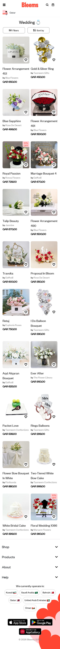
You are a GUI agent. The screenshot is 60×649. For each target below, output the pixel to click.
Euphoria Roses (12, 325)
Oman (30, 608)
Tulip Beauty (11, 221)
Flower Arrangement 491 (44, 123)
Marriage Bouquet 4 (43, 173)
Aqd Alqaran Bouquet (11, 375)
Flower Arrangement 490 (44, 223)
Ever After (37, 373)
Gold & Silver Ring (42, 68)
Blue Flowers (10, 77)
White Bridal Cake (14, 525)
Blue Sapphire (12, 121)
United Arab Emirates (37, 600)
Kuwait (11, 592)
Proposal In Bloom (42, 273)
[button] (4, 5)
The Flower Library (41, 377)
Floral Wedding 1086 (44, 525)
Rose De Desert (12, 125)
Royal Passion (11, 173)
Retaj (6, 321)
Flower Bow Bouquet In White (16, 475)
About (6, 567)
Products (8, 557)
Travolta (8, 273)
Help (5, 577)
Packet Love (11, 425)
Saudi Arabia (29, 592)
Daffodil (36, 177)
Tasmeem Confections (16, 429)
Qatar (15, 600)
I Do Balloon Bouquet (38, 323)
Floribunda (9, 482)
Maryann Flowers (41, 529)
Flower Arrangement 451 (16, 70)
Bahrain (48, 592)
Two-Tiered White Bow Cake (42, 475)
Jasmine (8, 225)
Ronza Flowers (11, 177)
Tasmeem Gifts (40, 73)
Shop (5, 547)
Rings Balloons (40, 425)
